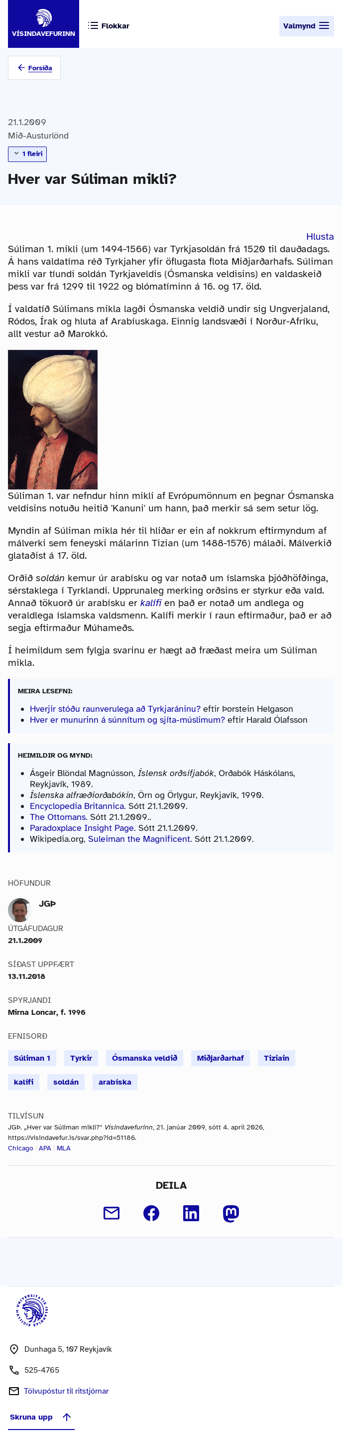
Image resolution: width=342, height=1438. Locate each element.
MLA (64, 1148)
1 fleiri (27, 153)
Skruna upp (41, 1417)
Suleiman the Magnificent (139, 838)
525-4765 (41, 1370)
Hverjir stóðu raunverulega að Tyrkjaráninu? (115, 708)
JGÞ (47, 903)
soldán (66, 1082)
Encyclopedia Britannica (77, 805)
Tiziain (276, 1058)
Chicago (20, 1148)
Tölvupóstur (66, 1391)
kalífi (23, 1082)
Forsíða (40, 68)
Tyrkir (81, 1058)
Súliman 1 (32, 1058)
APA (45, 1148)
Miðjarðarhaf (220, 1058)
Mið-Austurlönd (38, 135)
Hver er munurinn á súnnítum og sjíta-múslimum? (127, 719)
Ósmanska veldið (144, 1058)
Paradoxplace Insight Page (82, 827)
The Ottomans (58, 816)
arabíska (115, 1082)
